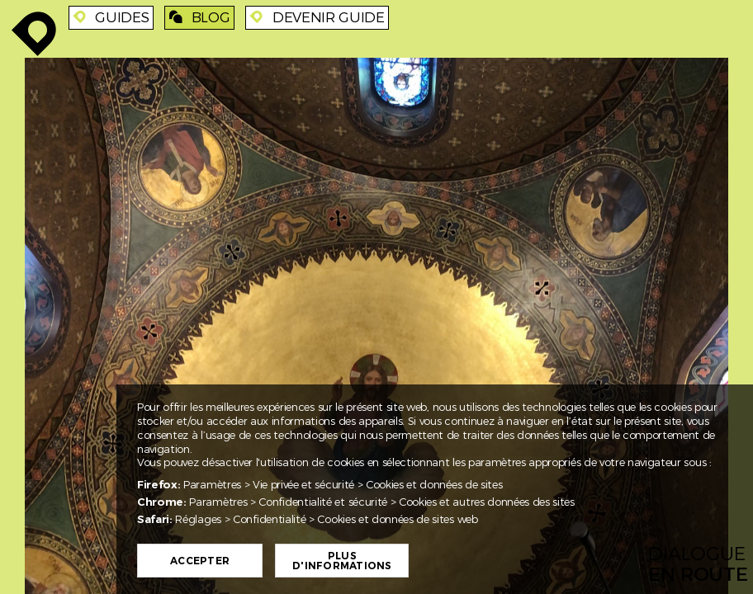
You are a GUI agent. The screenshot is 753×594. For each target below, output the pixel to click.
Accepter (200, 561)
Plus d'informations (341, 561)
